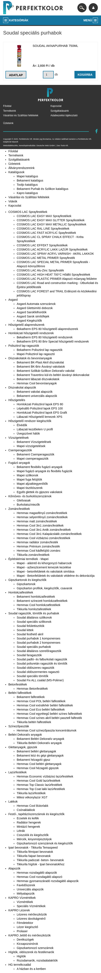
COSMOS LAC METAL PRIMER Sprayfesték (46, 258)
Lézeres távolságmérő (31, 918)
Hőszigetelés (16, 400)
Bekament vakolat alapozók (34, 391)
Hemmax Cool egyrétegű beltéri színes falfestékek (49, 713)
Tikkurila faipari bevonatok (34, 856)
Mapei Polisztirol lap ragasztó (36, 354)
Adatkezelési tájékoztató (64, 115)
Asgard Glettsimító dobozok (35, 308)
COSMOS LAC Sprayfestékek (27, 212)
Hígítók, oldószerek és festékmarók (31, 952)
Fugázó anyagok (19, 462)
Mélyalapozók (26, 893)
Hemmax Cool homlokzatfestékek (38, 605)
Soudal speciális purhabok (34, 646)
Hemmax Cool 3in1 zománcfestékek (40, 525)
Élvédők (22, 425)
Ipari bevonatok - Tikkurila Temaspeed (33, 847)
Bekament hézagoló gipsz (33, 759)
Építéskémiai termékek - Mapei (28, 559)
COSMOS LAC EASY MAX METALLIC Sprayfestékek (51, 224)
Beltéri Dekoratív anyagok (25, 734)
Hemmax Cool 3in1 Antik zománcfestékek (44, 529)
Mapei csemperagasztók (33, 458)
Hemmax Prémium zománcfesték (38, 546)
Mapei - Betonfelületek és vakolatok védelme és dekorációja (56, 575)
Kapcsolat (56, 106)
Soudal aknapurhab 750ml (55, 45)
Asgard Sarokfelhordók (31, 312)
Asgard (13, 299)
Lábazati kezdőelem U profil (35, 429)
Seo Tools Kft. (62, 145)
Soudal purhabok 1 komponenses (38, 638)
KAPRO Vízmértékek (22, 897)
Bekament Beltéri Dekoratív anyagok (40, 738)
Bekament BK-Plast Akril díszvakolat (40, 362)
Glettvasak (24, 500)
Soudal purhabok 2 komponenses (38, 642)
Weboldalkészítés (10, 145)
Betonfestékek (17, 684)
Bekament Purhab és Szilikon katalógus (42, 189)
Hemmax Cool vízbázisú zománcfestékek (43, 538)
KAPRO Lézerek (19, 910)
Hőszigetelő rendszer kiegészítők (29, 421)
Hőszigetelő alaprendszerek (26, 324)
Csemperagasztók (20, 450)
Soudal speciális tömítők (32, 676)
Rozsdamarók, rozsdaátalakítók (37, 960)
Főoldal (7, 106)
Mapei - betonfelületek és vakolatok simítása (45, 571)
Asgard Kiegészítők (29, 320)
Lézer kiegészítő (27, 927)
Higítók (21, 956)
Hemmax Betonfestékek (32, 688)
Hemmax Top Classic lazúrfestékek (39, 784)
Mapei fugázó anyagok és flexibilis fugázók (44, 471)
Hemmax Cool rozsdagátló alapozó (39, 876)
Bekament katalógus (30, 180)
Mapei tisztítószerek (30, 488)
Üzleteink (8, 123)
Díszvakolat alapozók (22, 387)
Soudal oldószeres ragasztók (35, 667)
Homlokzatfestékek (20, 592)
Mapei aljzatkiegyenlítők (32, 483)
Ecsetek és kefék (28, 818)
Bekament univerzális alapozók (37, 396)
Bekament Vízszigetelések (34, 442)
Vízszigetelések (18, 437)
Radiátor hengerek (29, 822)
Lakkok (13, 801)
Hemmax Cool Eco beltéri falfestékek (41, 709)
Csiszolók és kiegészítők (33, 835)
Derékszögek (25, 939)
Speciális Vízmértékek (31, 906)
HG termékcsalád (19, 964)
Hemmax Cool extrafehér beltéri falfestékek (45, 705)
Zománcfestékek (19, 508)
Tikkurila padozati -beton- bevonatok (40, 860)
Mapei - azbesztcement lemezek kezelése (44, 567)
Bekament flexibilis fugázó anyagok (40, 467)
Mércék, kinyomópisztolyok (34, 839)
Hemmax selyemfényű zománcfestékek (42, 517)
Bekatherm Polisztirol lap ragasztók (40, 350)
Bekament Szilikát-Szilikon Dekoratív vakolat (45, 370)
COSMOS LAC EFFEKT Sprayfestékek (42, 245)
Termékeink (9, 110)
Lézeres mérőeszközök (32, 914)
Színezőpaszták (18, 726)
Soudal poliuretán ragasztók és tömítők (42, 663)
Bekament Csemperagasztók (35, 454)
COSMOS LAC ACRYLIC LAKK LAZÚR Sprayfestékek (52, 249)
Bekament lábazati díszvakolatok (38, 379)
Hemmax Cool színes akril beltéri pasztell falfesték (49, 718)
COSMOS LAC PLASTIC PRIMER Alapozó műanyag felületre (57, 278)
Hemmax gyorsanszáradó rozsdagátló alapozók (48, 881)
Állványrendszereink (21, 168)
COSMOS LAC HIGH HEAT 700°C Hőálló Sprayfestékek (53, 274)
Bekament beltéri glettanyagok (36, 751)
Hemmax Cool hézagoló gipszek (38, 768)
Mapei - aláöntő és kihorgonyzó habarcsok (44, 563)
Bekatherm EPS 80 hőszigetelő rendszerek (45, 337)
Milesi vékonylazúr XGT (32, 797)
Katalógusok (16, 172)
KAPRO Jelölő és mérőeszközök (29, 935)
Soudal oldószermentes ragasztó (38, 672)
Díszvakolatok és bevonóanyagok (30, 358)
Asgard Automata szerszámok (36, 304)
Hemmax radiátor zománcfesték (37, 542)
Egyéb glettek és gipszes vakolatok (39, 492)
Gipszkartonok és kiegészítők (27, 580)
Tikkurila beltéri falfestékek (34, 722)
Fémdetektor (25, 922)
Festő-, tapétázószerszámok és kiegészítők (36, 814)
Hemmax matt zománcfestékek (37, 521)
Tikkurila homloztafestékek (34, 609)
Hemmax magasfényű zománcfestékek (42, 513)
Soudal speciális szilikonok (34, 621)
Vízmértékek (25, 902)
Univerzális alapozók (30, 889)
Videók (12, 201)
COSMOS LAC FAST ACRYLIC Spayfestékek (46, 232)
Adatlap (16, 75)
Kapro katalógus (27, 193)
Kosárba (85, 74)
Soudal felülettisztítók (30, 626)
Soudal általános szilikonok (34, 617)
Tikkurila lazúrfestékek (31, 793)
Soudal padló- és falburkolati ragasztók (42, 659)
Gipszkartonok (26, 584)
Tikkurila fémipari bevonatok (35, 851)
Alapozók (14, 868)
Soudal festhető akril (30, 634)
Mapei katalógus (27, 176)
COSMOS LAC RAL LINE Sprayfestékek (43, 228)
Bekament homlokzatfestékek (36, 596)
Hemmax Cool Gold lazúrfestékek (38, 780)
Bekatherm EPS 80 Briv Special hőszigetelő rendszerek (53, 341)
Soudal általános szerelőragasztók (39, 651)
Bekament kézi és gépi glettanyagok (40, 755)
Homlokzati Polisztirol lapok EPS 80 (40, 404)
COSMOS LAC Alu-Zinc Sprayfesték (40, 270)
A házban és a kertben (31, 968)
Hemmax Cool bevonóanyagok (37, 383)
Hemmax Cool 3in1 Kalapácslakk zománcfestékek (49, 534)
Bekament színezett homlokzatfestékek (42, 600)
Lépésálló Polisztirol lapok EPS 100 (40, 408)
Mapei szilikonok (27, 475)
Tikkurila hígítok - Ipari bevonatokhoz (40, 864)
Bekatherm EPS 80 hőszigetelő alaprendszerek (47, 329)
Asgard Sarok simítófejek (33, 316)
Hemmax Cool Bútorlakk (32, 805)
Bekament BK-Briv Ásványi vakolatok (41, 366)
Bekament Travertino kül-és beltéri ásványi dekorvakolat (53, 375)
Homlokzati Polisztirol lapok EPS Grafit (42, 412)
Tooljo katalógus (27, 184)
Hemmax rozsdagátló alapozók (37, 872)
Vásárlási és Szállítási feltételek (20, 115)
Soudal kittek (25, 630)
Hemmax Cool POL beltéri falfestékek (41, 701)
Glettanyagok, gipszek (22, 747)
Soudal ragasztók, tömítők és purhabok (33, 613)
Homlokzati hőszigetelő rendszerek (31, 333)
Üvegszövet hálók (28, 433)
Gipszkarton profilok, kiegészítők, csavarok (44, 588)
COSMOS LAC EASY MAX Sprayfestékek (44, 216)
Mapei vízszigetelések (31, 446)
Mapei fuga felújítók (29, 479)
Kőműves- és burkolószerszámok (29, 496)
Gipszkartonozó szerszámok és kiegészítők (45, 843)
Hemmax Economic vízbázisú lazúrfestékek (45, 776)
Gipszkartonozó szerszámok (35, 948)
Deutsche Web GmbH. (45, 145)
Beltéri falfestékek (20, 692)
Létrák (21, 830)
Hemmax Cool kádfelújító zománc (38, 550)
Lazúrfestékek (17, 772)
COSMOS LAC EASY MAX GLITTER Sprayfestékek (50, 220)
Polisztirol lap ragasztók (23, 345)
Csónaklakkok (26, 810)
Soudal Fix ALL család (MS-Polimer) (40, 680)
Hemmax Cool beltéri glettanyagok (39, 764)
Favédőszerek (26, 885)
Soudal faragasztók (29, 655)
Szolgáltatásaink (60, 110)
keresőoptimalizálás (27, 145)
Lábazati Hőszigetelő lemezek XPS (39, 416)
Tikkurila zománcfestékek (33, 554)
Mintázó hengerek (28, 826)
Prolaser (22, 931)
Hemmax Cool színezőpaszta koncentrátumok (47, 730)
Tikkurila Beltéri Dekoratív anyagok (39, 743)
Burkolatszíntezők (28, 504)
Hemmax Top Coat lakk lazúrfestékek (41, 789)
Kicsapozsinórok (27, 943)
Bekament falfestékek (31, 697)
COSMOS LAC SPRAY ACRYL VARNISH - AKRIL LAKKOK (55, 253)
